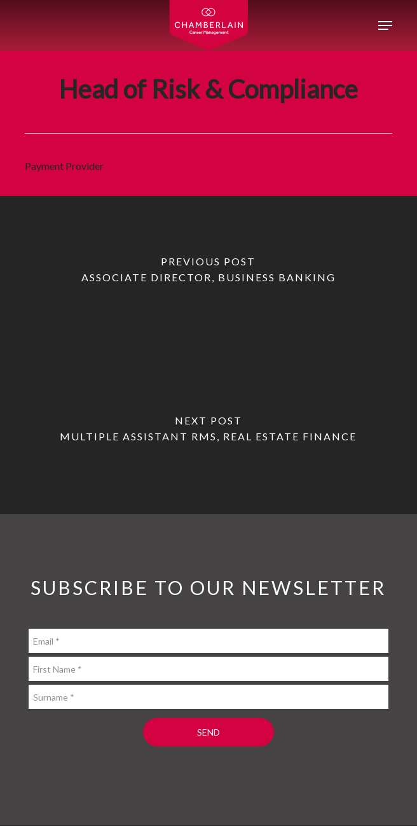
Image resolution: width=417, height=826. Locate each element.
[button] (385, 25)
